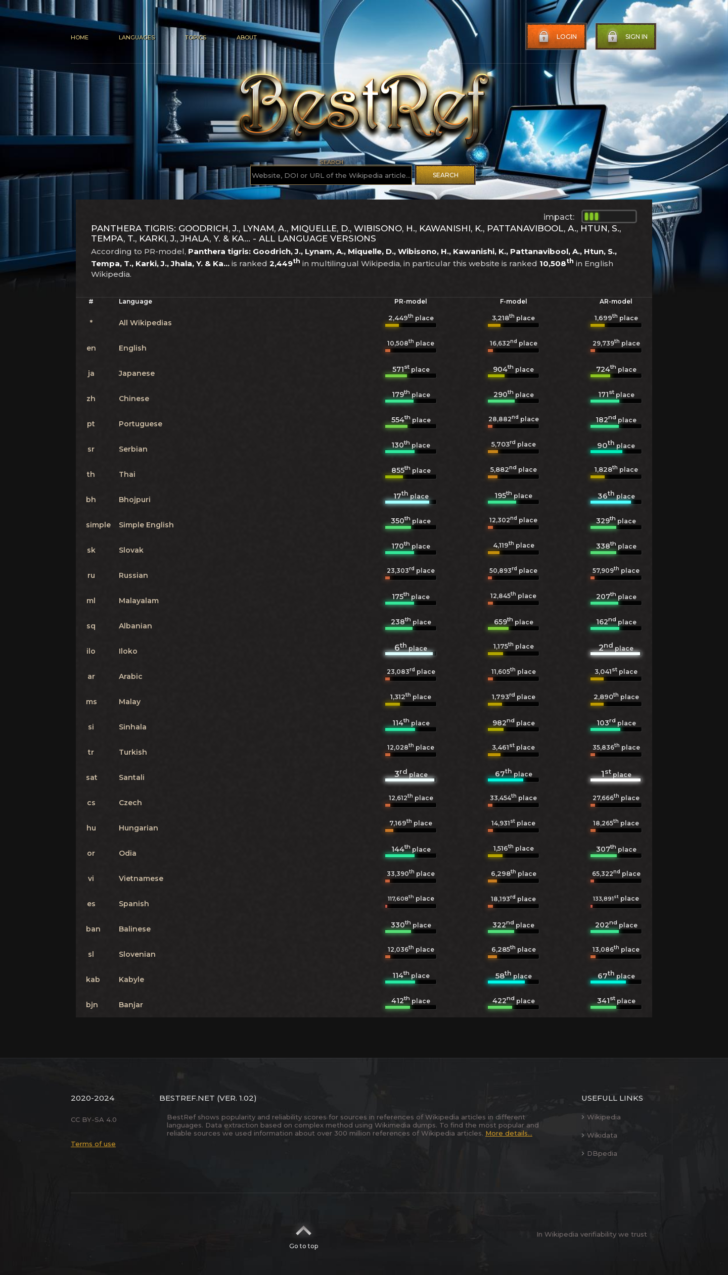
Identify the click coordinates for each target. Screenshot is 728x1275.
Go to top (303, 1234)
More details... (508, 1133)
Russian (133, 575)
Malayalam (139, 600)
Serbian (133, 449)
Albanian (135, 625)
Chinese (134, 398)
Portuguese (140, 423)
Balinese (135, 929)
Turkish (133, 752)
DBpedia (599, 1153)
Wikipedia (601, 1117)
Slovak (131, 550)
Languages (137, 37)
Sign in (626, 37)
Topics (195, 37)
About (247, 37)
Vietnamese (141, 878)
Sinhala (133, 726)
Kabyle (131, 979)
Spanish (134, 903)
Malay (130, 701)
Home (79, 37)
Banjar (131, 1004)
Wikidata (599, 1135)
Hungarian (138, 827)
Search (446, 175)
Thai (127, 474)
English (133, 348)
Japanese (137, 373)
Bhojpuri (135, 499)
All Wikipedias (145, 322)
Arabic (131, 676)
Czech (130, 802)
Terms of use (93, 1144)
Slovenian (137, 954)
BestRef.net (187, 1098)
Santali (132, 777)
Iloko (128, 651)
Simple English (146, 524)
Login (556, 37)
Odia (127, 853)
